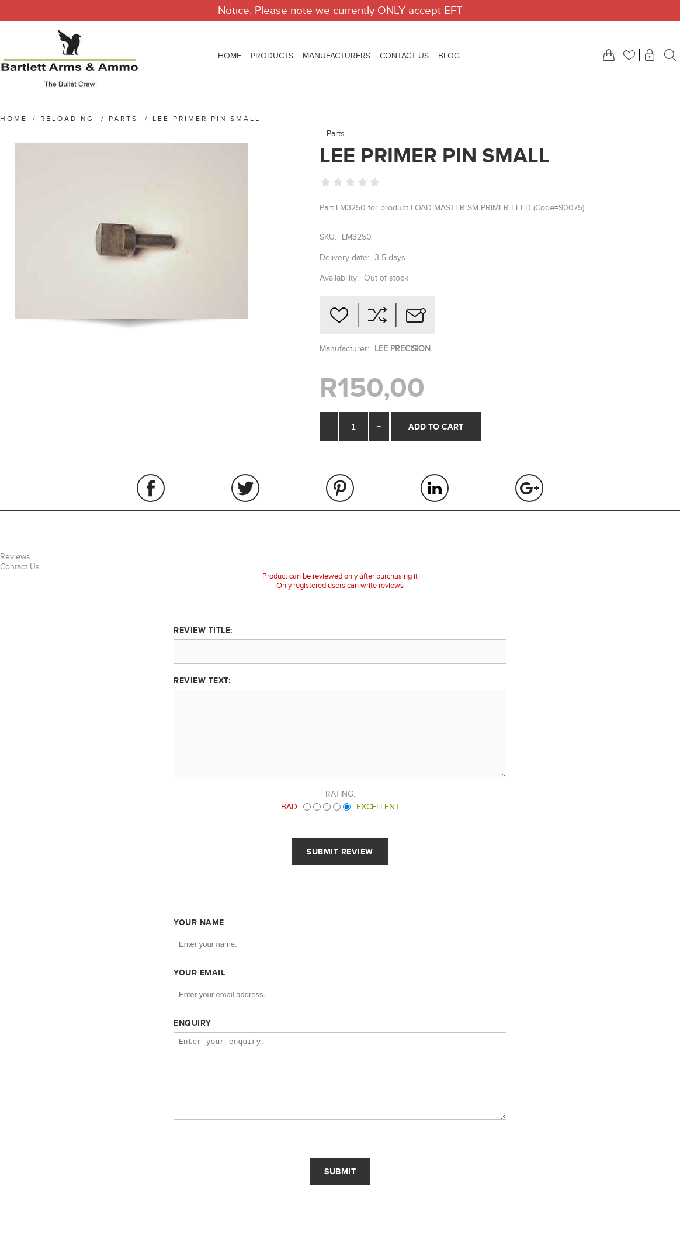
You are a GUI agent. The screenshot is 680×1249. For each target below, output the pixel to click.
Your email (199, 972)
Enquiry (192, 1022)
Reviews (15, 557)
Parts (336, 134)
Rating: (340, 794)
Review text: (202, 680)
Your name (199, 922)
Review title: (203, 630)
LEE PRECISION (402, 349)
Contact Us (20, 567)
